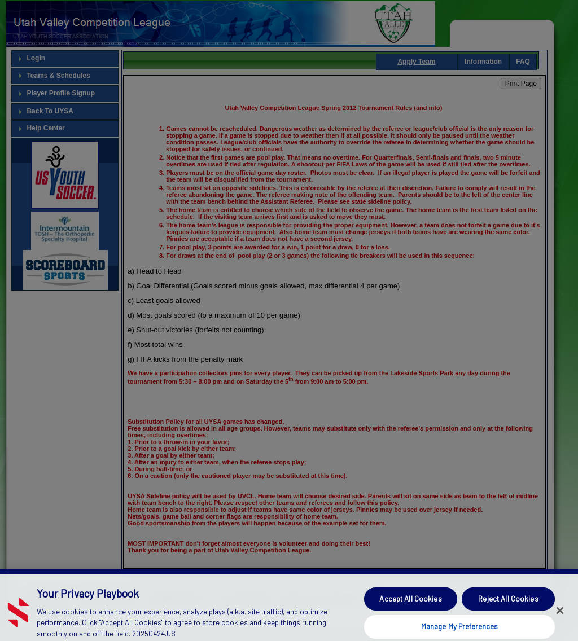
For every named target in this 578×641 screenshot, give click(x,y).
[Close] (560, 619)
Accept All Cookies (410, 607)
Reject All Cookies (508, 607)
